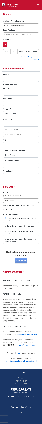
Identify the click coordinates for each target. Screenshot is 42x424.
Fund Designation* (11, 30)
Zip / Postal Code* (11, 161)
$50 (13, 52)
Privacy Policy (21, 381)
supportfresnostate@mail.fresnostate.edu (21, 361)
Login (21, 412)
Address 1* (8, 119)
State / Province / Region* (14, 150)
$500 (35, 52)
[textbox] (21, 34)
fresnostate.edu (21, 384)
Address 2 (7, 130)
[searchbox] (21, 200)
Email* (6, 75)
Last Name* (8, 99)
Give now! (21, 261)
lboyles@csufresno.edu (26, 345)
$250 (28, 52)
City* (5, 140)
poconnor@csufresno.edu (27, 334)
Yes (5, 209)
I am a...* (6, 192)
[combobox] (21, 25)
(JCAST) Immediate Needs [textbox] (14, 25)
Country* (7, 109)
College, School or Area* (13, 21)
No (11, 209)
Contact (21, 378)
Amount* (7, 39)
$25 (6, 52)
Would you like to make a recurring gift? (18, 205)
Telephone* (8, 171)
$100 (21, 52)
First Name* (8, 88)
